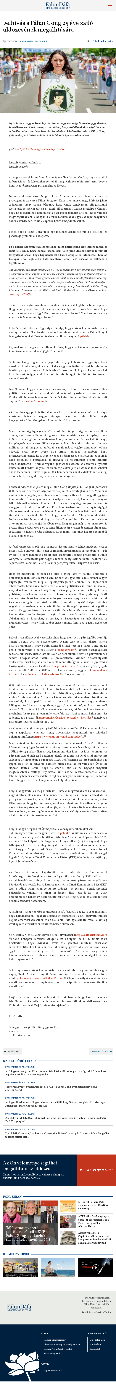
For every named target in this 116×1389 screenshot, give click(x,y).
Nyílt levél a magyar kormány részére (41, 149)
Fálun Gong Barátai (53, 1353)
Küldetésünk (96, 1344)
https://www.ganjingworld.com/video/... (59, 737)
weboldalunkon (35, 402)
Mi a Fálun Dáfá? (98, 1340)
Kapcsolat (95, 1349)
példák (64, 833)
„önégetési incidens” (64, 666)
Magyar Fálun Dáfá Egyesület (58, 1349)
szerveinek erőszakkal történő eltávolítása (65, 718)
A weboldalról (97, 1333)
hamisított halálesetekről (44, 674)
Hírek (44, 1333)
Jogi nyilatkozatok (53, 1370)
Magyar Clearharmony (55, 1340)
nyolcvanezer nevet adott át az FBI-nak (40, 978)
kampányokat (66, 650)
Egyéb (45, 1364)
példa (83, 336)
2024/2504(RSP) (19, 294)
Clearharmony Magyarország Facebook (63, 1344)
